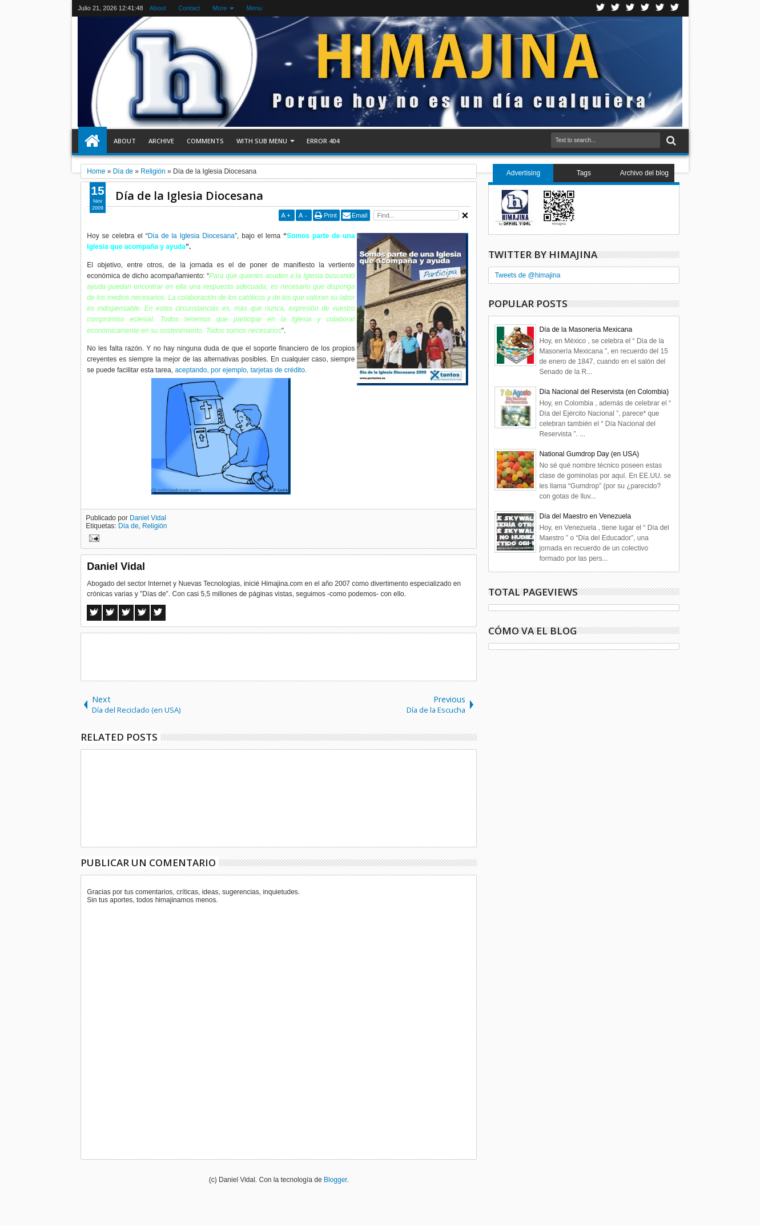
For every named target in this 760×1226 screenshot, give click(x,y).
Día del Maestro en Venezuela (585, 516)
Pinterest (674, 8)
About (158, 8)
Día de (128, 526)
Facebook (615, 8)
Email (360, 215)
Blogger (335, 1180)
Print (330, 215)
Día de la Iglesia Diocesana (189, 195)
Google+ (630, 8)
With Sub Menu (261, 140)
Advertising (523, 173)
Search (670, 140)
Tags (584, 173)
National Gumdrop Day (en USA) (589, 454)
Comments (205, 140)
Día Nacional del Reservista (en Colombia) (604, 392)
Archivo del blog (644, 173)
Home (92, 141)
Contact (189, 8)
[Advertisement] (278, 656)
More (219, 8)
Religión (154, 526)
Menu (254, 8)
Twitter (600, 8)
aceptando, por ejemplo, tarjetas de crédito (239, 370)
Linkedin (660, 8)
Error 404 (323, 140)
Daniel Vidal (148, 518)
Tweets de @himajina (527, 275)
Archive (161, 140)
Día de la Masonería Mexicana (585, 329)
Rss (645, 8)
